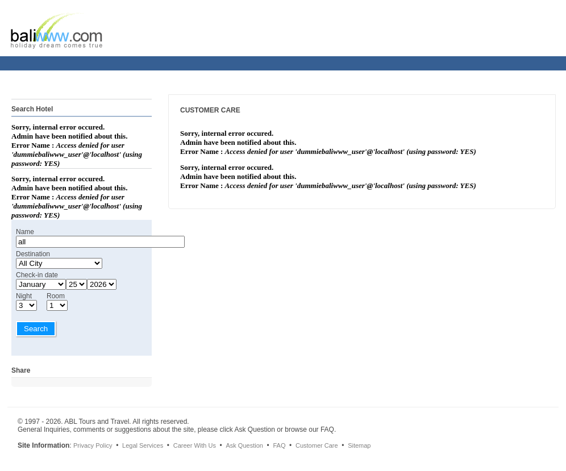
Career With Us (194, 445)
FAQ (279, 445)
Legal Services (142, 445)
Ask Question (244, 445)
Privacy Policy (92, 445)
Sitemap (359, 445)
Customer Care (317, 445)
